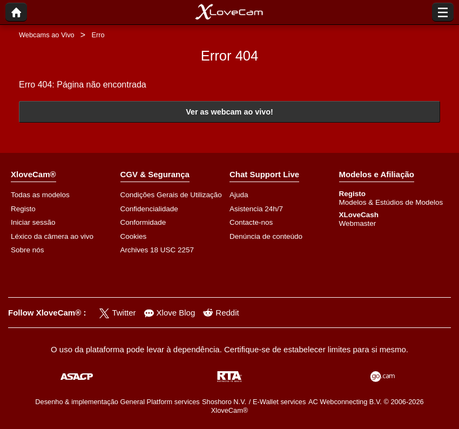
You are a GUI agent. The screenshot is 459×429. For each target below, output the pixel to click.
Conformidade (143, 222)
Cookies (133, 236)
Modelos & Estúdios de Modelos (391, 202)
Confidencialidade (149, 209)
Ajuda (239, 195)
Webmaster (357, 223)
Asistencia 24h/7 (256, 209)
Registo (23, 209)
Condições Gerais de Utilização (171, 195)
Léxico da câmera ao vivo (52, 236)
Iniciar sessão (33, 222)
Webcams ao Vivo (47, 35)
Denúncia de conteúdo (266, 236)
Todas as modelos (40, 195)
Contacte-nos (251, 222)
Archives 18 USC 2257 (157, 250)
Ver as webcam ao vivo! (229, 112)
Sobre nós (27, 250)
